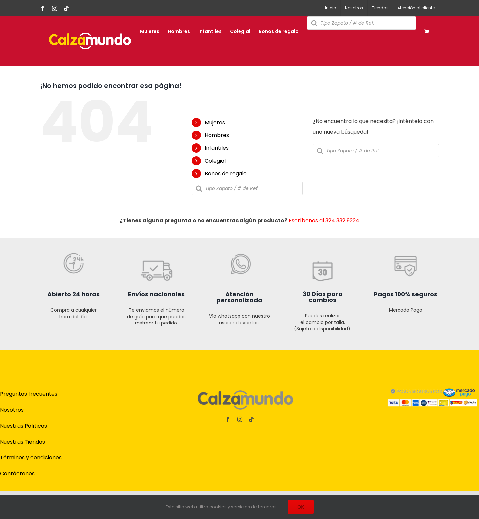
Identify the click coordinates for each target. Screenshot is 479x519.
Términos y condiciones (31, 457)
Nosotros (12, 410)
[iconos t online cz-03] (239, 235)
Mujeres (215, 122)
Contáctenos (17, 473)
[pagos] (432, 386)
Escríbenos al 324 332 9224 (324, 220)
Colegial (215, 161)
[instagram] (239, 419)
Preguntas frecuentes (28, 394)
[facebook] (228, 419)
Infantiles (217, 148)
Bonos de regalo (226, 173)
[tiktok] (251, 419)
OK (300, 507)
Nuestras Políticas (23, 426)
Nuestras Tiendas (22, 442)
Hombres (217, 135)
